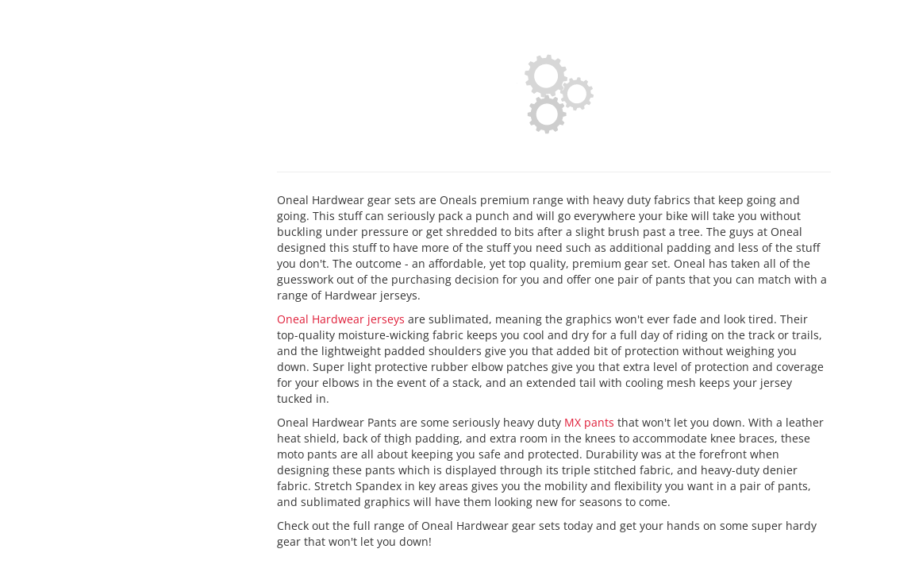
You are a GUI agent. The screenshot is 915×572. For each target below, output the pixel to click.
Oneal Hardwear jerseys (341, 319)
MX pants (589, 422)
